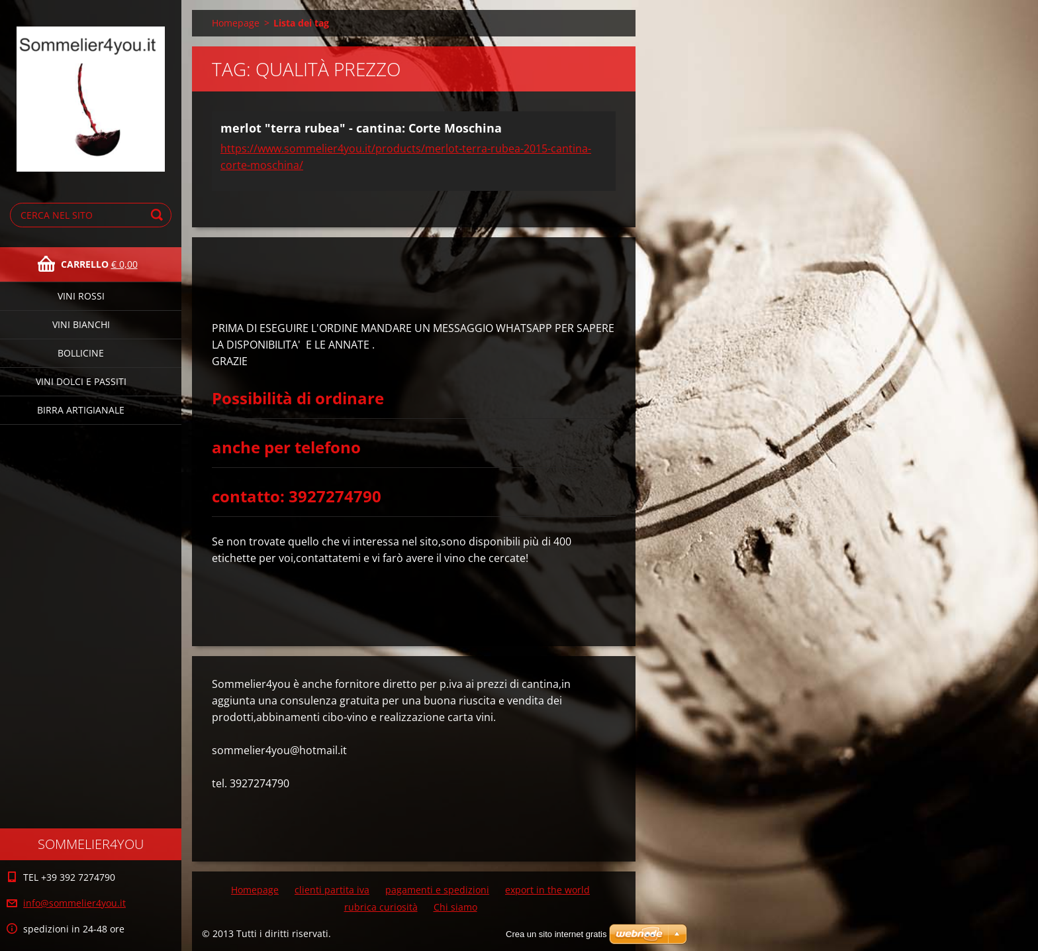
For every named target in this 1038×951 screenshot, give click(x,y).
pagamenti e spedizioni (437, 889)
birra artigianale (80, 410)
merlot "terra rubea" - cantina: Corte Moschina (361, 128)
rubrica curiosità (381, 907)
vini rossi (81, 296)
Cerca (158, 215)
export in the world (547, 889)
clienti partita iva (332, 889)
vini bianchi (81, 324)
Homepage (236, 23)
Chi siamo (455, 907)
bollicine (81, 353)
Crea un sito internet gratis (556, 934)
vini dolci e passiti (81, 381)
